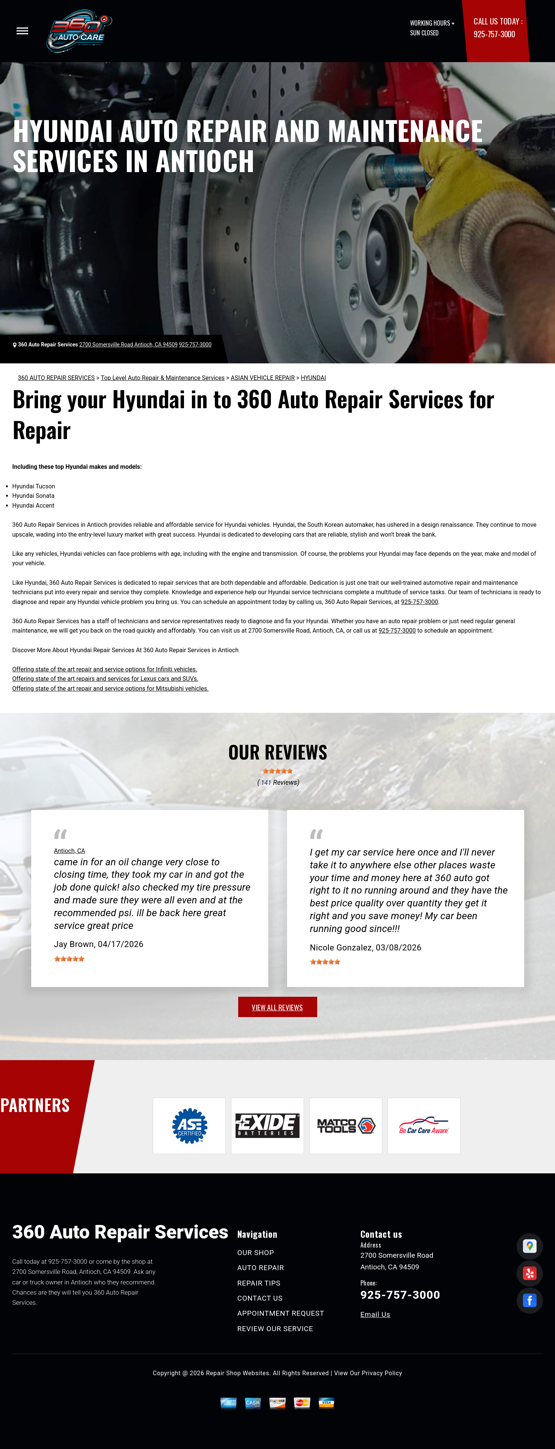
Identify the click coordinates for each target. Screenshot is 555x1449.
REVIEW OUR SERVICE (275, 1328)
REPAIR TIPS (259, 1283)
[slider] (278, 771)
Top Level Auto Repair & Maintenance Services (163, 377)
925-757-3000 (494, 34)
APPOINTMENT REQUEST (280, 1313)
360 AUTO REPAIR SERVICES (56, 377)
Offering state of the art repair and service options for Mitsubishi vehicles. (110, 688)
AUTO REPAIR (260, 1267)
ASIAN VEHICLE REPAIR (263, 377)
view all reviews (277, 1007)
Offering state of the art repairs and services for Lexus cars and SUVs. (105, 678)
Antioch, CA (69, 850)
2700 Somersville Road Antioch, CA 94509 (128, 345)
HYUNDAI (313, 377)
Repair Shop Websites (237, 1373)
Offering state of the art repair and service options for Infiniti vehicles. (105, 669)
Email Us (375, 1314)
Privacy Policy (382, 1373)
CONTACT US (260, 1298)
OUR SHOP (255, 1252)
